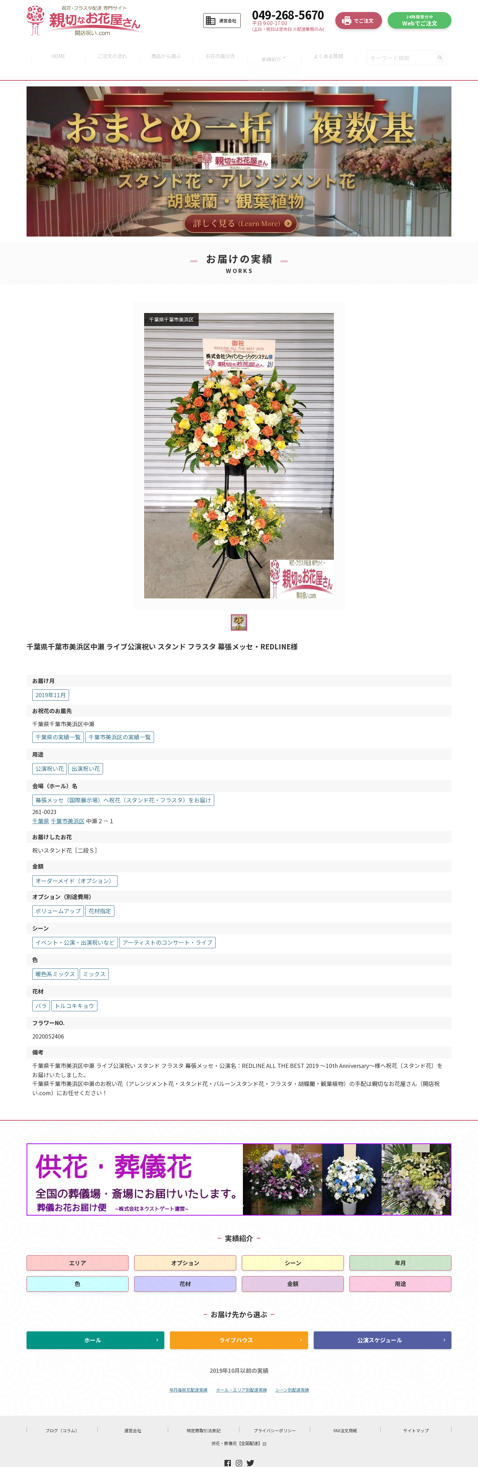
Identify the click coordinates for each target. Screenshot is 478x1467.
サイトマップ (416, 1412)
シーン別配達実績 (292, 1371)
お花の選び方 (221, 48)
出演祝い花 (86, 749)
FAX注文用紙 (345, 1412)
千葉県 (40, 802)
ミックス (94, 955)
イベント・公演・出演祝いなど (75, 924)
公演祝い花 (49, 749)
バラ (41, 987)
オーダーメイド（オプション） (74, 862)
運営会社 (132, 1412)
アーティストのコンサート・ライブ (167, 924)
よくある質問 (332, 48)
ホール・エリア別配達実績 (241, 1371)
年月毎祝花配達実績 (188, 1371)
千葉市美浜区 (68, 802)
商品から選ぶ (165, 48)
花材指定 (100, 892)
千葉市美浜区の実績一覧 (120, 718)
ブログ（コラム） (62, 1412)
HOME (54, 48)
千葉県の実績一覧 (58, 718)
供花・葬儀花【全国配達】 (239, 1425)
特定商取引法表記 (204, 1412)
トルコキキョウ (74, 987)
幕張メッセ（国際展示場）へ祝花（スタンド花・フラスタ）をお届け (123, 781)
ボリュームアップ (58, 892)
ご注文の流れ (110, 48)
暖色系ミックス (55, 955)
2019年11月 (50, 676)
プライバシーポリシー (275, 1412)
